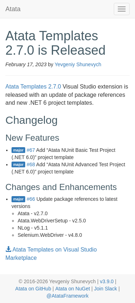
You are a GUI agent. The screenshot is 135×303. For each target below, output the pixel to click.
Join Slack (105, 288)
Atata (13, 9)
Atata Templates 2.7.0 (33, 86)
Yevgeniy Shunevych (78, 64)
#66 (31, 199)
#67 (31, 150)
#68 (31, 164)
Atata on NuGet (72, 288)
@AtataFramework (67, 296)
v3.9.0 (107, 281)
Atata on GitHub (33, 288)
